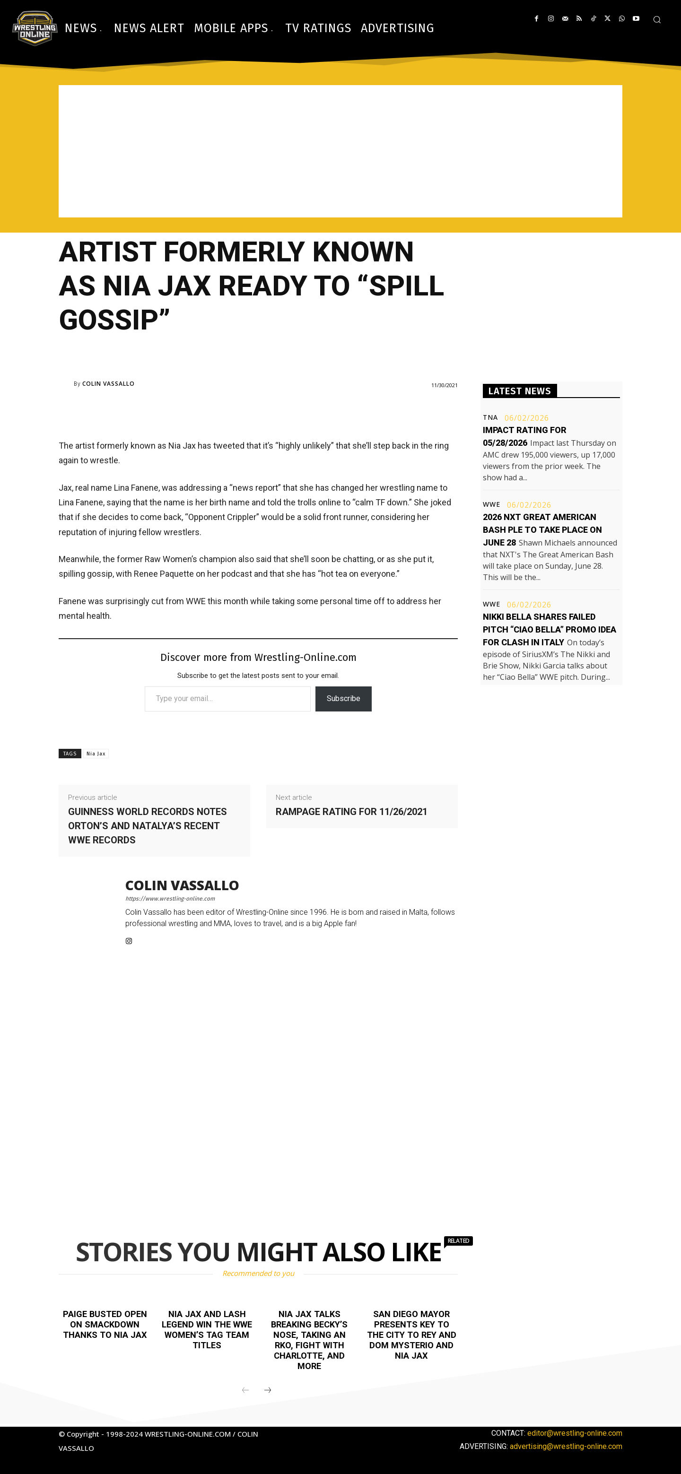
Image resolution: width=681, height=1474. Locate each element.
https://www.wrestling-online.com (170, 898)
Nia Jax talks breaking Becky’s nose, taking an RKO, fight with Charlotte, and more (309, 1339)
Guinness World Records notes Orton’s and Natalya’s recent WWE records (147, 826)
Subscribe (343, 698)
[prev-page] (245, 1390)
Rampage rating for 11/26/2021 (352, 811)
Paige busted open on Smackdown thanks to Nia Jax (104, 1324)
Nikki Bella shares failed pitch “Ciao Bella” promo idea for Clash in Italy (549, 629)
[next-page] (267, 1390)
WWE (491, 504)
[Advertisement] (340, 151)
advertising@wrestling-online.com (566, 1446)
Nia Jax (96, 754)
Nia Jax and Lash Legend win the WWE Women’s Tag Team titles (207, 1329)
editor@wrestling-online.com (574, 1433)
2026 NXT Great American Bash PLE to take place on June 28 (542, 529)
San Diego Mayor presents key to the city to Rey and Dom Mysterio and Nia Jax (411, 1334)
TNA (490, 417)
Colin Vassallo (108, 384)
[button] (657, 19)
